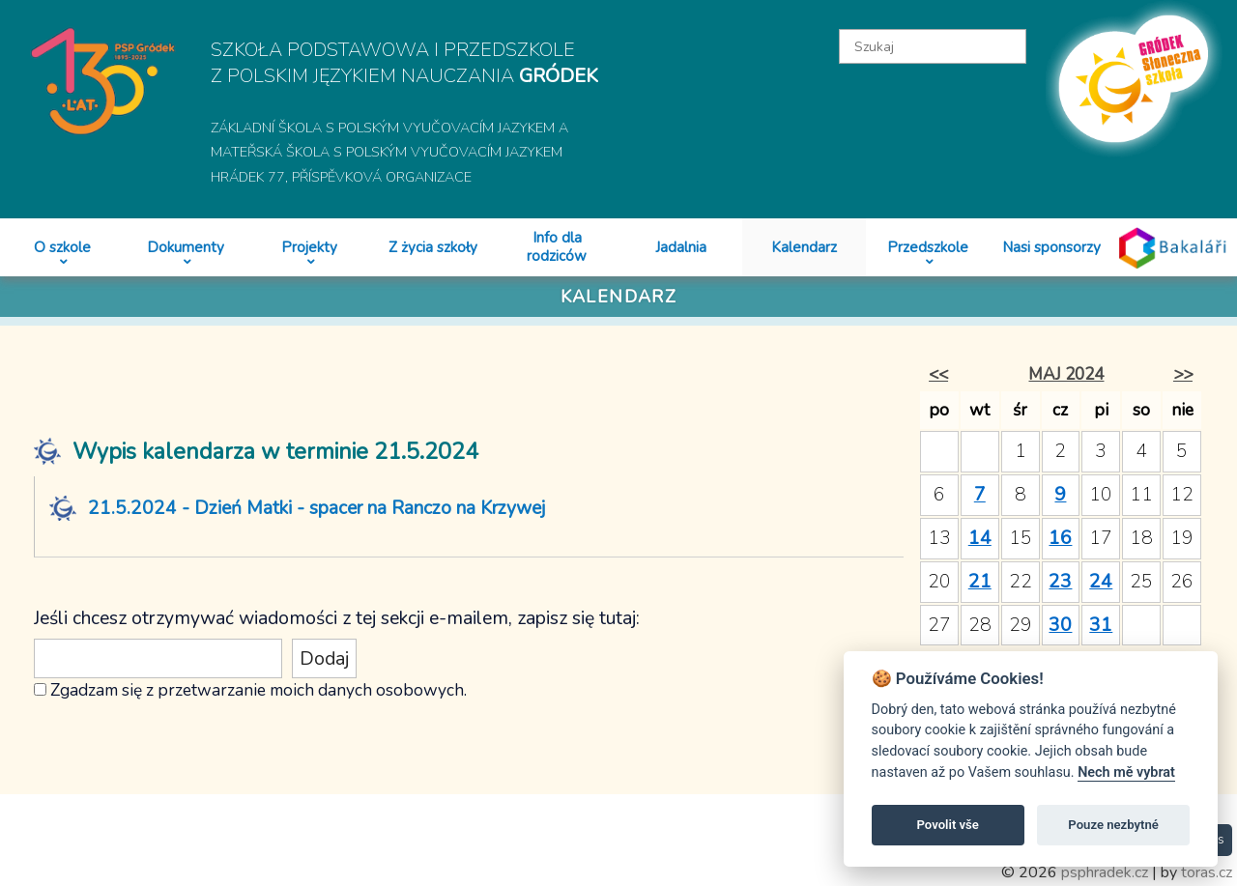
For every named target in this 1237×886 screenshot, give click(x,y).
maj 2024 (1066, 374)
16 (1060, 538)
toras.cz (1206, 872)
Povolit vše (948, 824)
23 (1060, 581)
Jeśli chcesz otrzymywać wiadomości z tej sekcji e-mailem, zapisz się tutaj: (337, 618)
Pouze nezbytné (1113, 824)
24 (1100, 581)
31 (1100, 625)
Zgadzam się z (102, 689)
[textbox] (932, 46)
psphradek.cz (1104, 872)
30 (1060, 625)
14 (980, 538)
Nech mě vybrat (1126, 772)
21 (980, 581)
